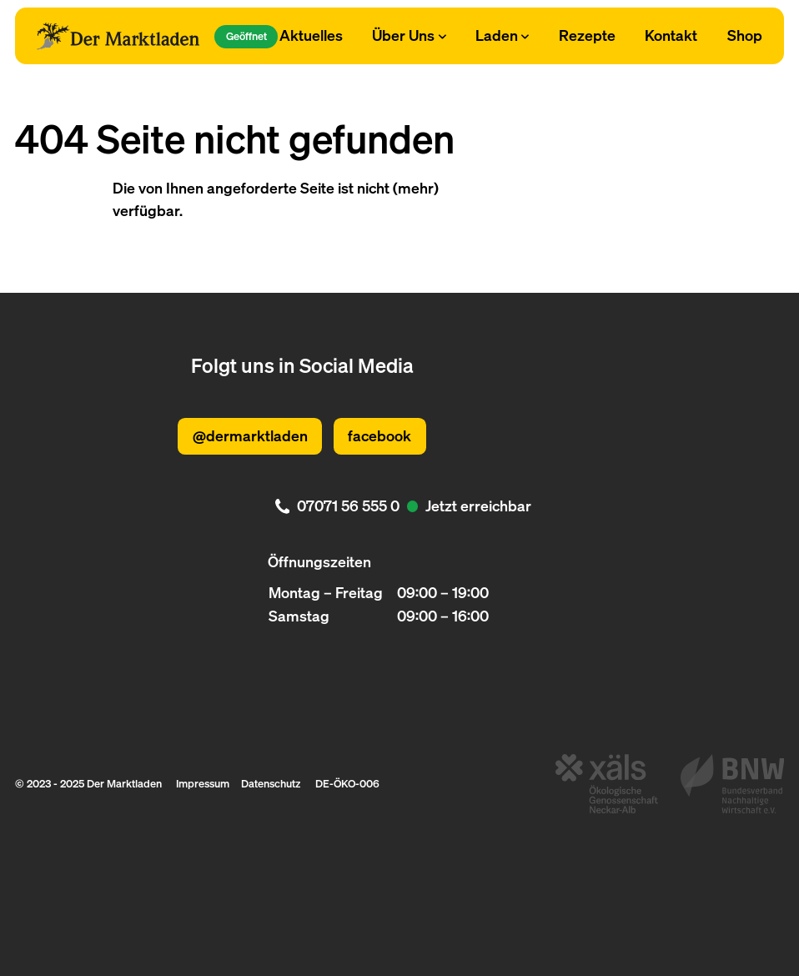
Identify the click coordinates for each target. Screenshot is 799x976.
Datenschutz (270, 783)
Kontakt (671, 35)
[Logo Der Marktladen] (118, 36)
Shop (744, 35)
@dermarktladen (250, 435)
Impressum (202, 783)
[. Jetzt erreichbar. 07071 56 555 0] (399, 507)
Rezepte (587, 35)
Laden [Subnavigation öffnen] (502, 35)
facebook (379, 435)
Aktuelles (311, 35)
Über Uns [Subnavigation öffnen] (408, 35)
